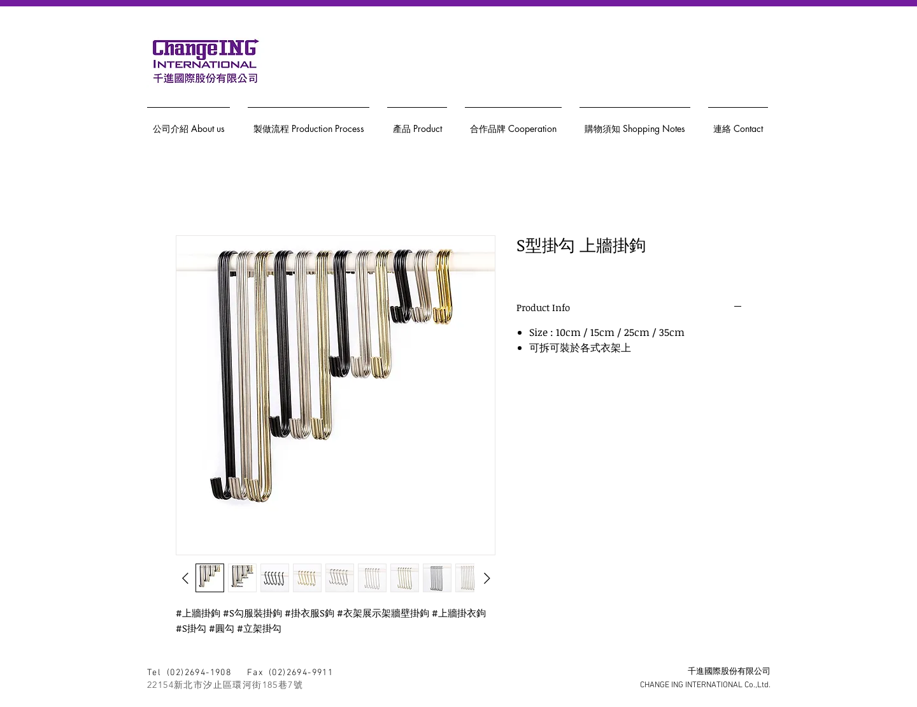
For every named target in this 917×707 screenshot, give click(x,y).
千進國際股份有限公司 (729, 672)
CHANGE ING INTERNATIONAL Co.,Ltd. (705, 685)
